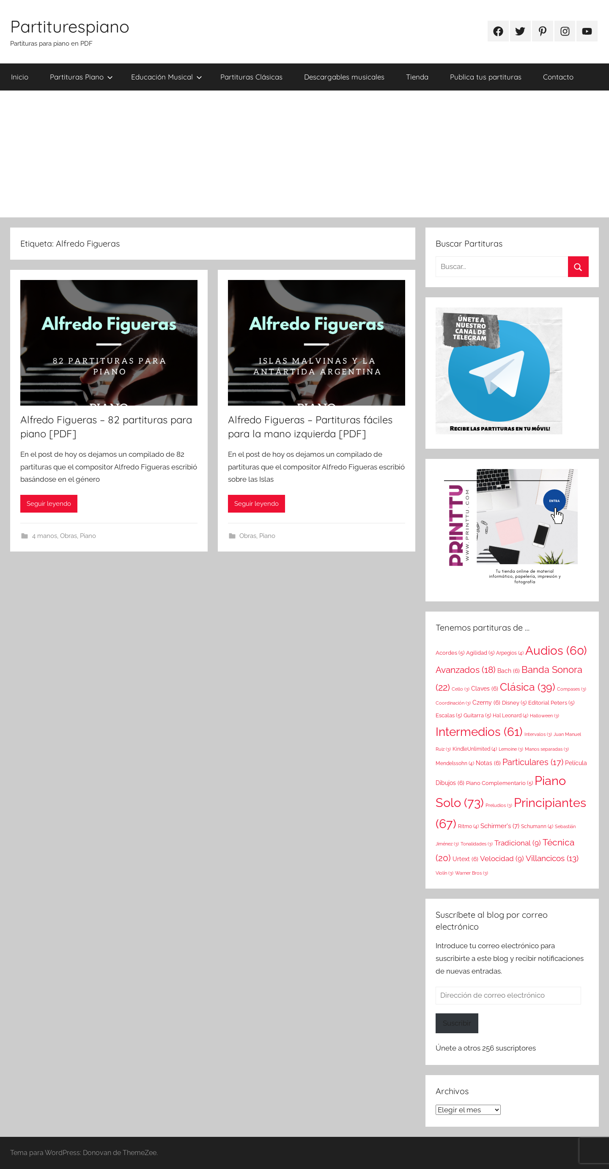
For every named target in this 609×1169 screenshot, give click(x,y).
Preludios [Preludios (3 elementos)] (499, 805)
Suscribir (457, 1023)
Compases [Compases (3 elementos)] (571, 689)
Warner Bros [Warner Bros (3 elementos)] (471, 872)
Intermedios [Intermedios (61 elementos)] (479, 732)
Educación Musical (166, 76)
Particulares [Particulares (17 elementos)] (532, 762)
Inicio (19, 76)
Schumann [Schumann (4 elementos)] (537, 826)
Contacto (558, 76)
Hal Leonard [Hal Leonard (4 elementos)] (510, 716)
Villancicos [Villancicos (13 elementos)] (552, 858)
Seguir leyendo (49, 504)
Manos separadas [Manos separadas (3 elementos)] (547, 749)
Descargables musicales (344, 76)
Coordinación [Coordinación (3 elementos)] (453, 702)
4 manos (44, 536)
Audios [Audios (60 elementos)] (556, 651)
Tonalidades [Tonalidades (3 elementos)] (477, 843)
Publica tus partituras (485, 76)
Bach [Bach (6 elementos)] (508, 670)
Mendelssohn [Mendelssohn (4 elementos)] (455, 763)
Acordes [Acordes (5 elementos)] (450, 652)
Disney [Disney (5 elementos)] (514, 702)
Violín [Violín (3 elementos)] (444, 872)
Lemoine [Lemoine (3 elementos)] (511, 749)
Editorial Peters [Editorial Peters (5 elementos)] (551, 702)
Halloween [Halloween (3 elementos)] (544, 715)
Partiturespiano (69, 26)
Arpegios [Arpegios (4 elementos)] (510, 653)
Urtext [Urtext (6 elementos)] (465, 859)
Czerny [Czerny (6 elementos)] (486, 702)
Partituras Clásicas (251, 76)
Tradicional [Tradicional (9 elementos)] (517, 843)
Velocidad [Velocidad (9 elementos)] (502, 858)
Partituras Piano (81, 76)
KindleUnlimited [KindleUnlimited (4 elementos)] (475, 749)
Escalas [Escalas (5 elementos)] (449, 715)
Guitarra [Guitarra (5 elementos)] (477, 715)
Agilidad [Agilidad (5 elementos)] (480, 652)
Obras (68, 536)
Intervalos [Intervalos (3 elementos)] (538, 734)
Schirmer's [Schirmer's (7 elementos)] (499, 826)
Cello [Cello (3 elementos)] (460, 689)
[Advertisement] (304, 154)
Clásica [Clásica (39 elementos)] (527, 687)
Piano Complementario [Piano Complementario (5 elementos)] (499, 782)
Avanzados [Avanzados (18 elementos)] (466, 670)
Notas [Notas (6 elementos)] (488, 763)
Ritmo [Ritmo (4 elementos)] (468, 826)
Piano (88, 536)
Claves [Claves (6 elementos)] (484, 688)
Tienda (417, 76)
